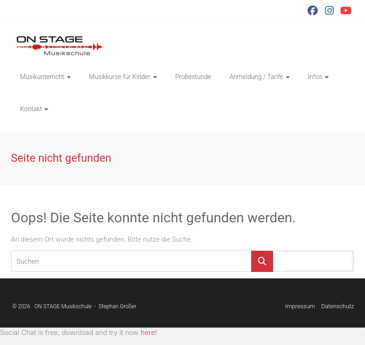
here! (148, 332)
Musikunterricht (42, 76)
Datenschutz (337, 306)
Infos (315, 76)
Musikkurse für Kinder (120, 76)
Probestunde (193, 76)
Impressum (300, 306)
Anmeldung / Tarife (256, 76)
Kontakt (31, 109)
